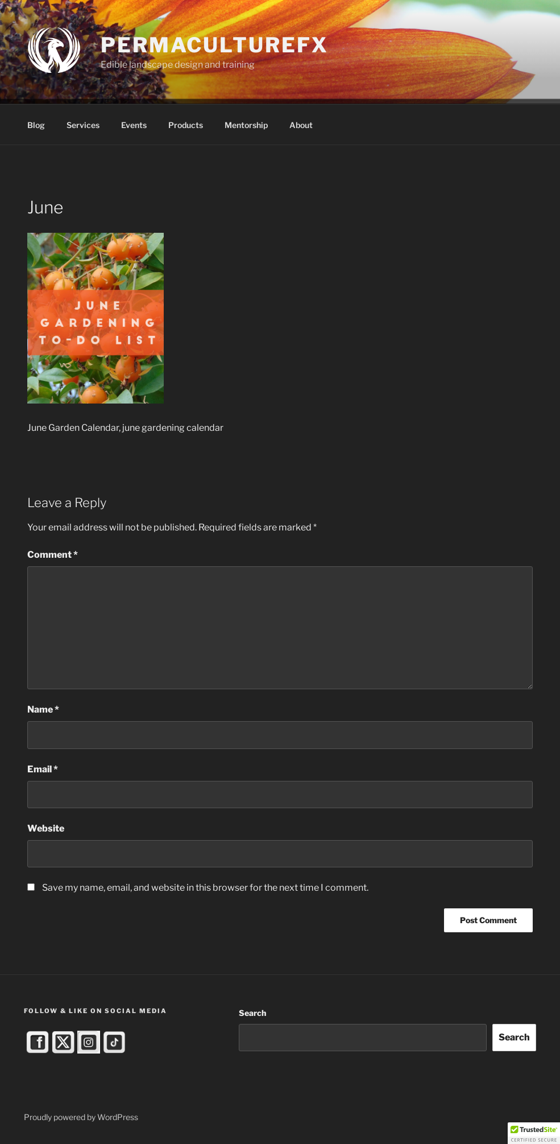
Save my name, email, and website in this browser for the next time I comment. (205, 887)
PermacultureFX (214, 44)
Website (45, 828)
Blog (36, 125)
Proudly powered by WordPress (81, 1117)
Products (185, 125)
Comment (52, 554)
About (301, 125)
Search (252, 1013)
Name (43, 709)
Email (42, 769)
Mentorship (246, 125)
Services (83, 125)
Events (134, 125)
